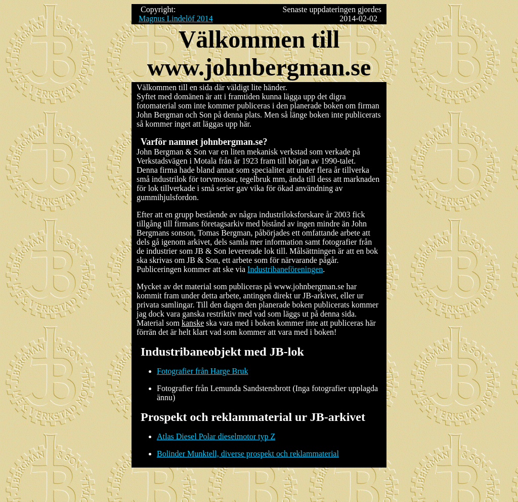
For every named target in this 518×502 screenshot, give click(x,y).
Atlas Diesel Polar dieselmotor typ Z (216, 436)
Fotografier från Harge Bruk (202, 371)
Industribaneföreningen (285, 269)
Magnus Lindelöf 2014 (176, 18)
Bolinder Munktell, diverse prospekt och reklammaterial (248, 453)
